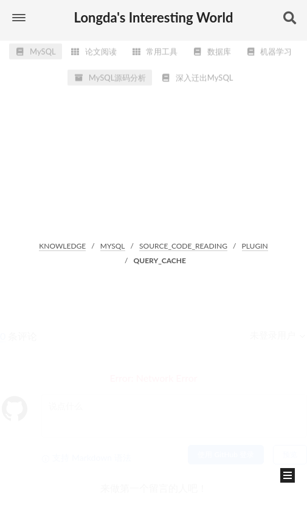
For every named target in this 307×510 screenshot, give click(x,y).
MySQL (35, 48)
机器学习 (269, 48)
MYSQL (112, 245)
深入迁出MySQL (197, 74)
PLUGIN (255, 245)
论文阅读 (94, 48)
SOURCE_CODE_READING (183, 245)
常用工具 (154, 48)
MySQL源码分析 (110, 74)
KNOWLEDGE (62, 245)
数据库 (212, 48)
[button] (19, 17)
